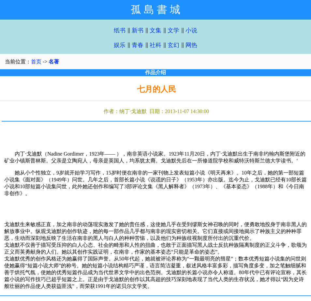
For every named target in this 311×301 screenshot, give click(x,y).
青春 (137, 45)
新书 (137, 30)
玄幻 (173, 45)
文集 (155, 30)
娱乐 (120, 45)
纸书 (120, 30)
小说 (191, 30)
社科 (155, 45)
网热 (191, 45)
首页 (36, 61)
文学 (173, 30)
